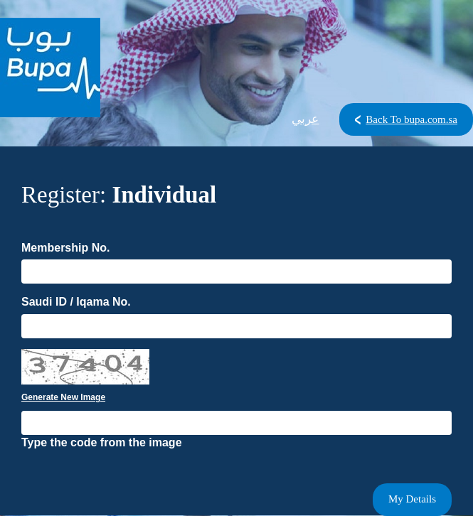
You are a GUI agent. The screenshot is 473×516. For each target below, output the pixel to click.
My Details (412, 499)
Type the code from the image (101, 442)
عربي (305, 119)
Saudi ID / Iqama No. (76, 302)
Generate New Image (63, 397)
